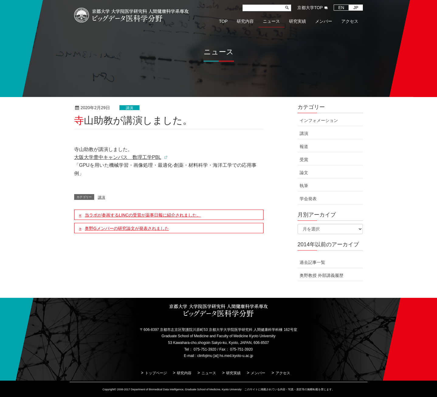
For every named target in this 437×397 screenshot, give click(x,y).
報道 (304, 146)
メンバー (258, 373)
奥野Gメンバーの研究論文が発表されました (127, 228)
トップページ (156, 373)
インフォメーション (319, 120)
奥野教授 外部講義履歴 (321, 275)
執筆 (304, 185)
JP (355, 7)
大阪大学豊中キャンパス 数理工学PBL (117, 157)
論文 (304, 172)
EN (341, 7)
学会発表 (308, 198)
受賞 (304, 159)
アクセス (283, 373)
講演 (129, 108)
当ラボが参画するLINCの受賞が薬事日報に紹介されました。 (143, 215)
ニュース (208, 373)
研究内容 (184, 373)
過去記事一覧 (312, 262)
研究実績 (233, 373)
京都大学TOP (310, 7)
